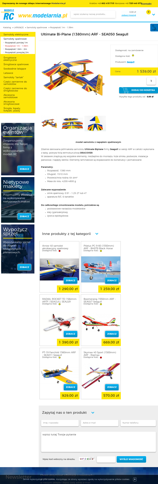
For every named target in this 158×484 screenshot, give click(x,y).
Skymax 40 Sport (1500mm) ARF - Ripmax (138, 299)
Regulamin (11, 448)
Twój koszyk (41, 456)
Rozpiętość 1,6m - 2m (16, 49)
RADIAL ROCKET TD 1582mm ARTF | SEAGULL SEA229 (137, 248)
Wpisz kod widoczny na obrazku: (59, 404)
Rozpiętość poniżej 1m (16, 43)
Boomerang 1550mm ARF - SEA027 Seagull (58, 299)
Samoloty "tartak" (14, 77)
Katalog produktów (73, 452)
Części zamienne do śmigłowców (15, 89)
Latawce (8, 73)
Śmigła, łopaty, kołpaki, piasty (12, 109)
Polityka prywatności (16, 452)
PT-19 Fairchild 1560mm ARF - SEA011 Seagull (96, 299)
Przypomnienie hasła (46, 460)
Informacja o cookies (17, 456)
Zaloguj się (40, 445)
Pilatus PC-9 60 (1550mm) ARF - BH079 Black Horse (97, 247)
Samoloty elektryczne (16, 34)
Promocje (68, 445)
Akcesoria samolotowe (11, 96)
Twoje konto (41, 452)
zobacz (24, 169)
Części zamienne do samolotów (15, 83)
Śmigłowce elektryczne (10, 59)
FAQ (8, 463)
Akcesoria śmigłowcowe (11, 103)
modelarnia (34, 14)
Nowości (68, 448)
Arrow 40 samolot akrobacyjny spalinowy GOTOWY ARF (55, 248)
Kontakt (10, 460)
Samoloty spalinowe (37, 28)
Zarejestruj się (42, 448)
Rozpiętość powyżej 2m (17, 53)
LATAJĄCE (19, 28)
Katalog (7, 28)
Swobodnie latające (15, 69)
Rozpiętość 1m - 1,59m (61, 28)
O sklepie (10, 445)
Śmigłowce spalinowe (16, 64)
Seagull (130, 62)
